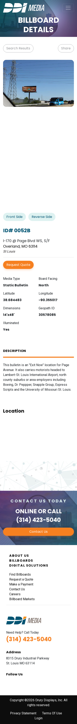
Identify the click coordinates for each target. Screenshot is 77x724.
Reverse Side (42, 216)
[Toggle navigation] (68, 8)
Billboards (21, 560)
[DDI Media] (23, 7)
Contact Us (38, 531)
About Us (19, 555)
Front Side (14, 216)
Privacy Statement (23, 713)
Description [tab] (14, 350)
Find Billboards (20, 574)
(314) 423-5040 (38, 520)
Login (38, 718)
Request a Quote (21, 579)
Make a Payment (21, 584)
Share (66, 48)
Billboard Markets (22, 599)
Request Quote (18, 264)
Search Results (18, 48)
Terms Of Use (52, 713)
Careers (15, 594)
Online (26, 511)
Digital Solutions (28, 565)
